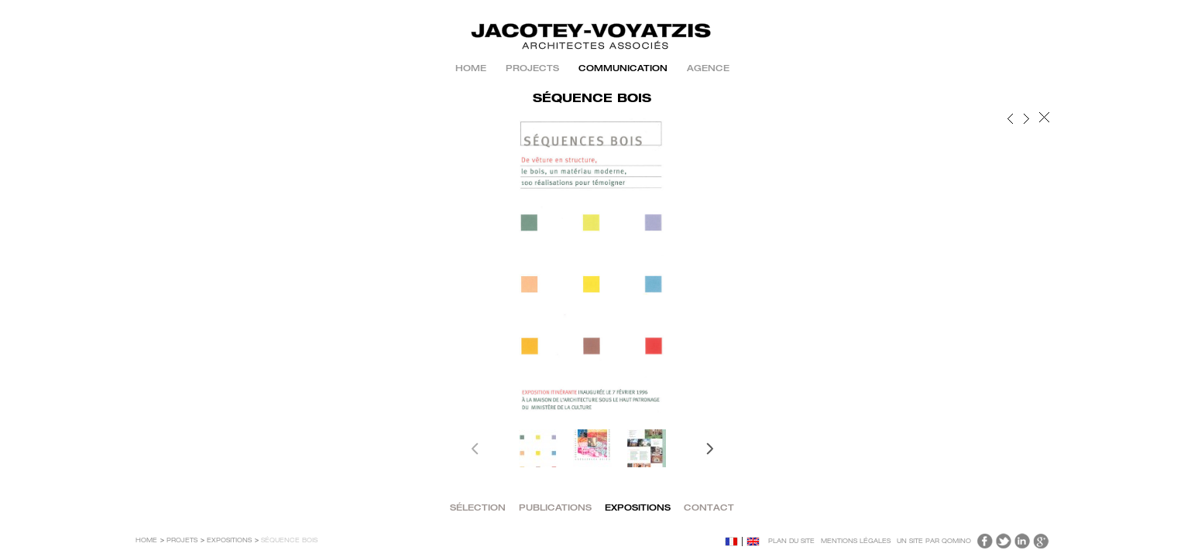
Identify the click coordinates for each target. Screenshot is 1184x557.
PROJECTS (532, 69)
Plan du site (791, 541)
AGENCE (708, 69)
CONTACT (709, 508)
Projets (181, 541)
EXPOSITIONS (638, 508)
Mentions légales (856, 541)
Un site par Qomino (934, 541)
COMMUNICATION (623, 69)
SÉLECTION (478, 508)
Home (470, 69)
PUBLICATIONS (555, 508)
